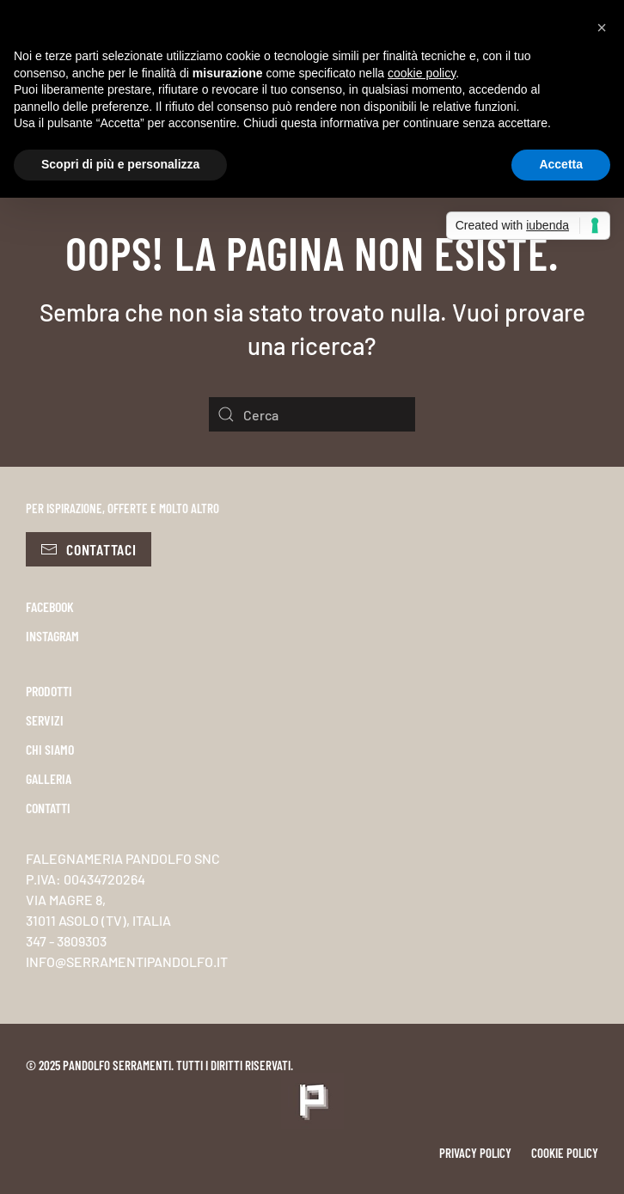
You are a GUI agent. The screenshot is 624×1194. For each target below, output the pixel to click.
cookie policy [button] (422, 73)
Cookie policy (564, 1152)
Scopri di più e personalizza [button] (120, 164)
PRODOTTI (49, 691)
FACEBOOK (50, 606)
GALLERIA (48, 778)
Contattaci (88, 549)
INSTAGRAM (52, 636)
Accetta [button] (561, 164)
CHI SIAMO (50, 749)
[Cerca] (312, 414)
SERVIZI (45, 720)
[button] (601, 27)
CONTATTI (48, 807)
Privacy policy (475, 1152)
